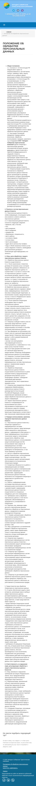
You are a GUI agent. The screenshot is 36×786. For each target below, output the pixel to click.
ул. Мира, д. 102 (25, 14)
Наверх (5, 771)
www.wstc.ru (11, 150)
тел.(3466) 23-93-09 (18, 16)
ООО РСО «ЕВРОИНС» (10, 768)
